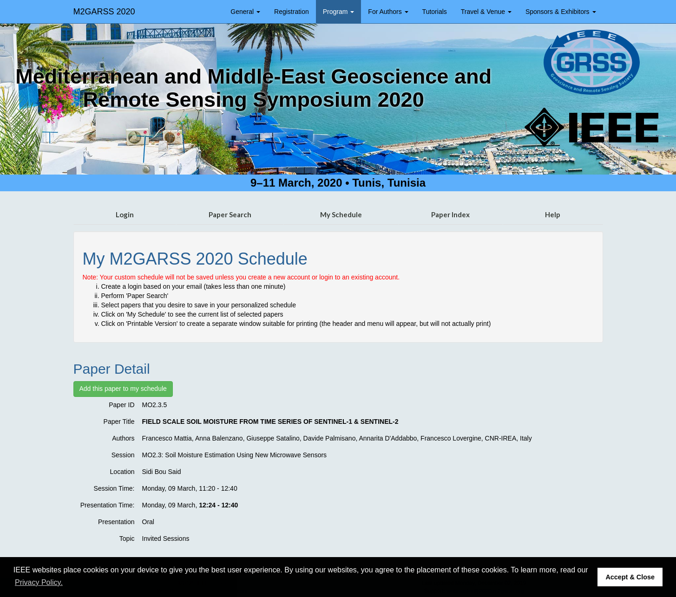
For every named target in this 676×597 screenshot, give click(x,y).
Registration (291, 11)
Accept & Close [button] (630, 577)
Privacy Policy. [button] (39, 582)
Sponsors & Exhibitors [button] (560, 11)
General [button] (245, 11)
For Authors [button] (388, 11)
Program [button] (338, 11)
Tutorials (434, 11)
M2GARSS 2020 (104, 11)
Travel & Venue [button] (486, 11)
